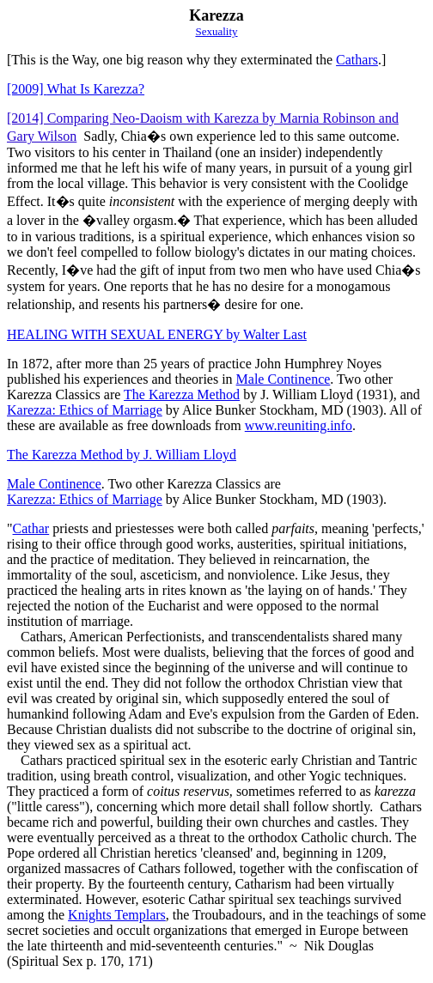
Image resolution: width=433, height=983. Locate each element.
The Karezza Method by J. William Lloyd (121, 454)
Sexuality (216, 31)
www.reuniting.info (298, 425)
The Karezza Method (182, 394)
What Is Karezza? (75, 89)
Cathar (31, 528)
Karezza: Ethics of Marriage (84, 410)
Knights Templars (117, 914)
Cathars (357, 59)
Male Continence (283, 379)
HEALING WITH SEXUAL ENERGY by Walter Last (157, 334)
